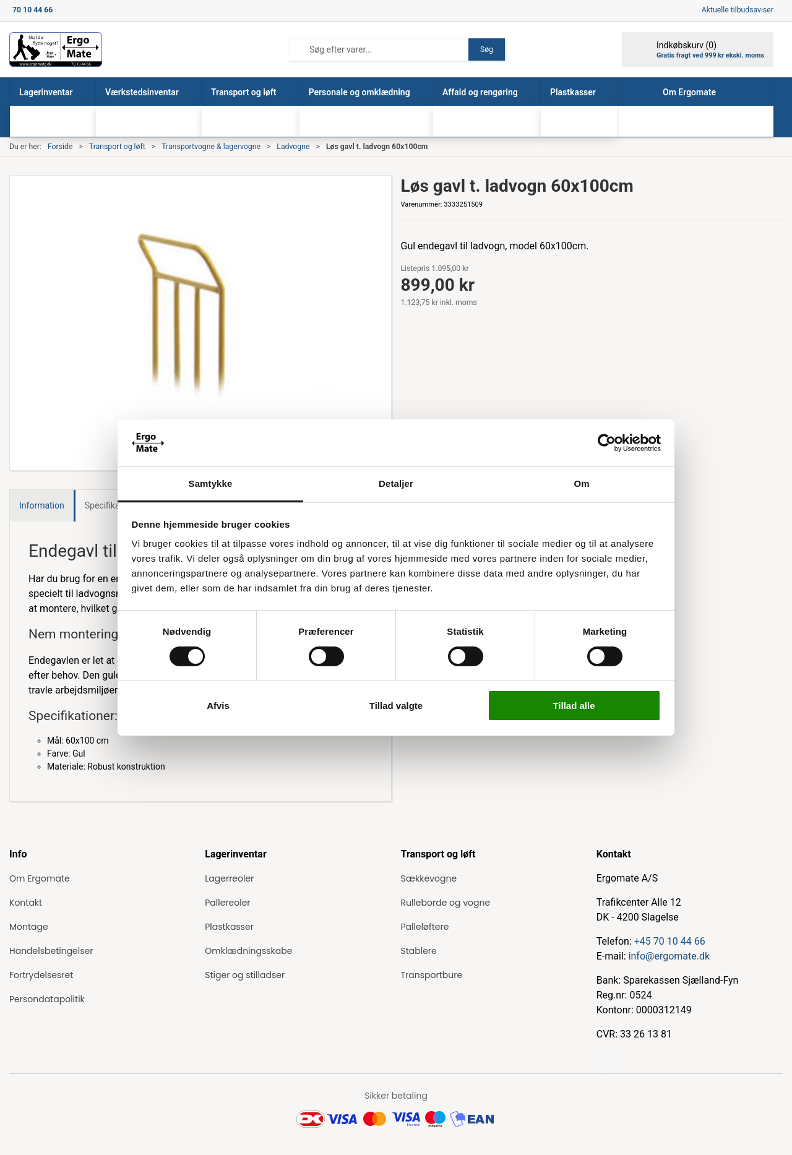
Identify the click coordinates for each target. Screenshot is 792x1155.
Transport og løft (117, 146)
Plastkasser (229, 927)
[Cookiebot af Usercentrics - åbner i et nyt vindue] (607, 443)
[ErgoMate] (55, 49)
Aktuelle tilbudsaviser (737, 10)
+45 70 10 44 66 (669, 941)
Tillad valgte (396, 705)
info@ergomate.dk (669, 956)
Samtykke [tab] (211, 483)
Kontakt (25, 902)
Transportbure (432, 975)
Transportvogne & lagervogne (210, 146)
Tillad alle (574, 705)
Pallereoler (227, 902)
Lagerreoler (229, 878)
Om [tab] (581, 483)
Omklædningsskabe (248, 951)
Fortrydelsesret (41, 975)
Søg (486, 49)
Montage (28, 927)
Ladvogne (293, 146)
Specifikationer (113, 505)
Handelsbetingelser (51, 951)
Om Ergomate (39, 878)
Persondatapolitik (47, 999)
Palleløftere (425, 927)
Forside (60, 146)
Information (41, 505)
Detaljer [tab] (396, 483)
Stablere (419, 951)
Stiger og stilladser (245, 975)
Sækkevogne (429, 878)
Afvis (218, 705)
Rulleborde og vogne (446, 902)
